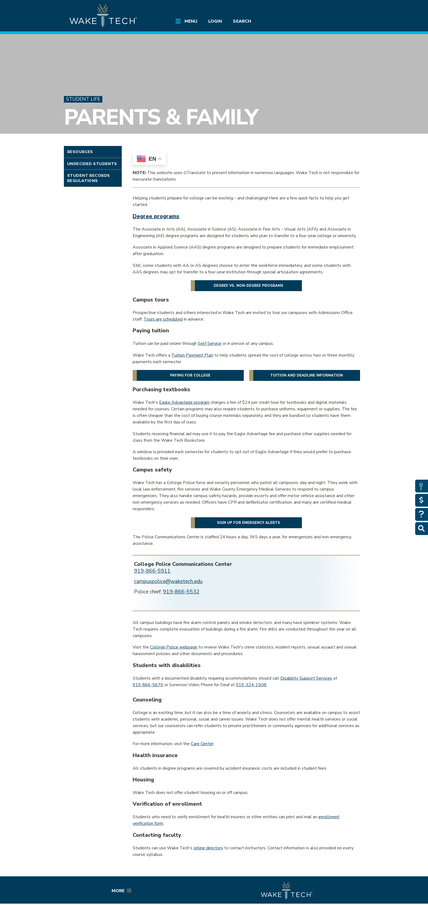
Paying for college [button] (190, 375)
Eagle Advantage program (184, 402)
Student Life (83, 99)
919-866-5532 (181, 591)
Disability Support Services (306, 678)
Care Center (202, 744)
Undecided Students (92, 163)
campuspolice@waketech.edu (168, 581)
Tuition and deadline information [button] (306, 375)
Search (242, 21)
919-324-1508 (251, 685)
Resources (80, 151)
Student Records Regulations (88, 178)
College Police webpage (173, 647)
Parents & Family (161, 117)
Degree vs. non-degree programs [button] (248, 286)
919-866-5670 (148, 685)
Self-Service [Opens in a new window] (209, 344)
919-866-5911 (152, 571)
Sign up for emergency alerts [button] (248, 523)
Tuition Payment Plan (192, 355)
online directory (208, 848)
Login (215, 21)
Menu (191, 21)
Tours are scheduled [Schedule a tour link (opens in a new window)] (163, 319)
